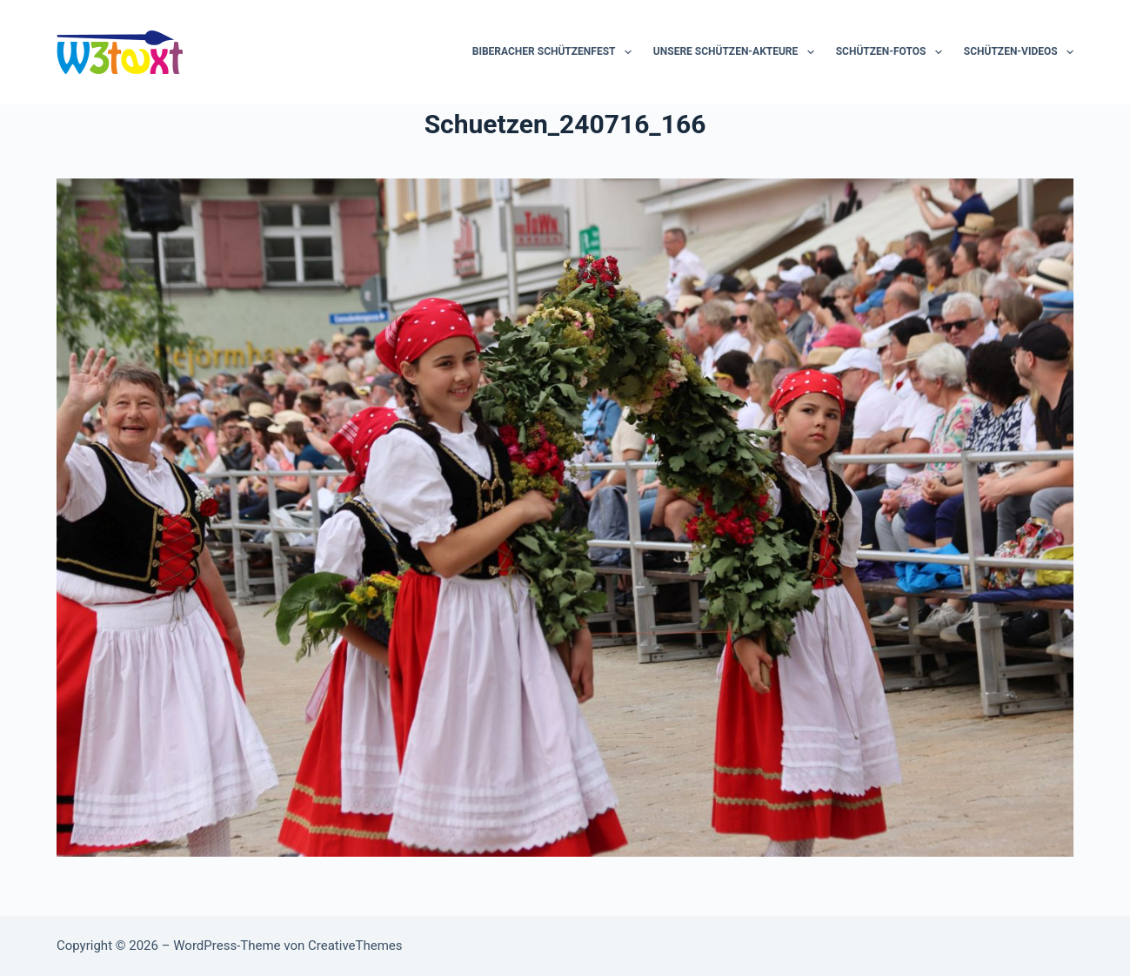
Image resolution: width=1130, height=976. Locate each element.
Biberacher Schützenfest (555, 52)
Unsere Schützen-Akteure (737, 52)
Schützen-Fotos (892, 52)
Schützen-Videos (1018, 52)
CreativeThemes (355, 945)
